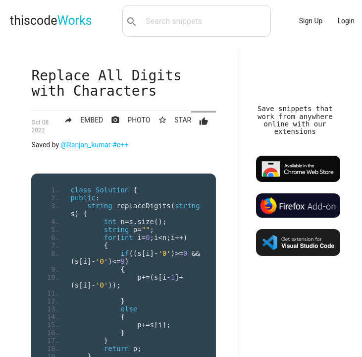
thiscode (51, 20)
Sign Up (311, 21)
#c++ (120, 145)
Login (346, 21)
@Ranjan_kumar (86, 145)
